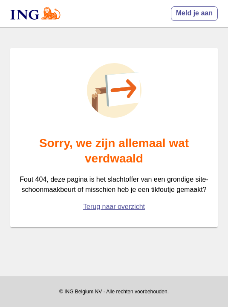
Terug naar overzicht (114, 206)
